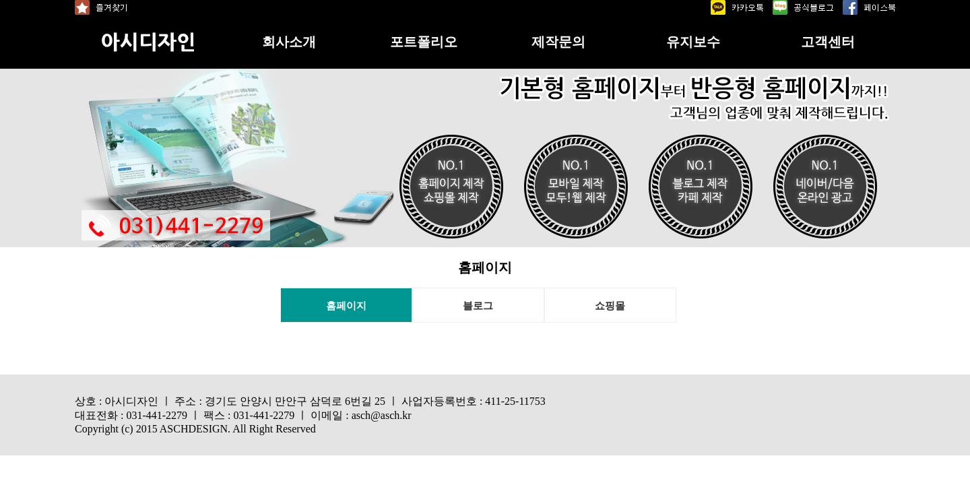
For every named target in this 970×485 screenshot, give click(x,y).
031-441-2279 (156, 415)
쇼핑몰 (610, 305)
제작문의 (558, 41)
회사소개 (289, 41)
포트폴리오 (423, 41)
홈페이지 (346, 305)
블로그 (478, 305)
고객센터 (828, 41)
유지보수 (693, 41)
